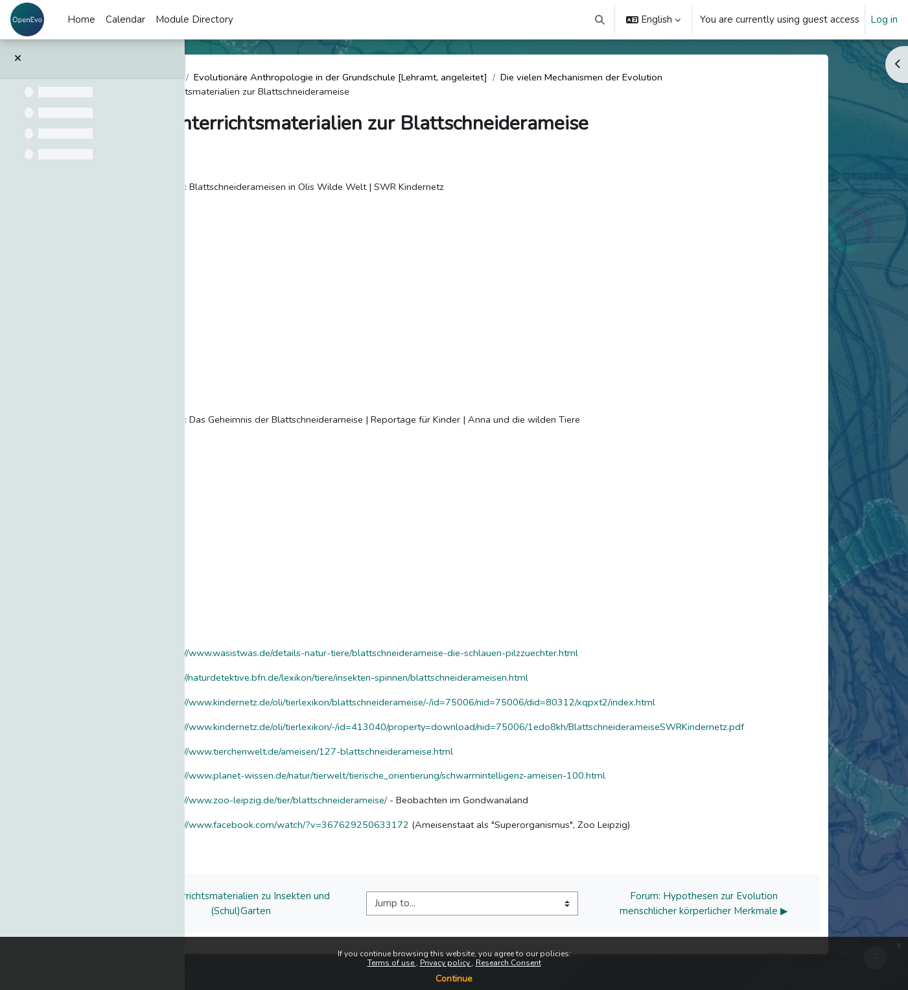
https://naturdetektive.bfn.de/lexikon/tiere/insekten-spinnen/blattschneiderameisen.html (431, 680)
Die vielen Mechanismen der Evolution (677, 77)
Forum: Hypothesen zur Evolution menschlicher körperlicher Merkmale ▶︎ (783, 908)
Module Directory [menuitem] (194, 19)
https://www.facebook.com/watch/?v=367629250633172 (366, 829)
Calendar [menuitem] (125, 19)
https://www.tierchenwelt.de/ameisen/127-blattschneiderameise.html (392, 754)
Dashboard (237, 77)
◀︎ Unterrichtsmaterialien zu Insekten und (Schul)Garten (321, 908)
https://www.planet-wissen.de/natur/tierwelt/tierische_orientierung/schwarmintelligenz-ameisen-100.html (471, 779)
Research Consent (508, 963)
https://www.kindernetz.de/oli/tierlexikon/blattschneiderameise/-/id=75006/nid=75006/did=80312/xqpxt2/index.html (494, 704)
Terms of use (391, 963)
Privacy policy (446, 963)
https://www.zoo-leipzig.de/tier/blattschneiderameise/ (357, 804)
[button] (600, 19)
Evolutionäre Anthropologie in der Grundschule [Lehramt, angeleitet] (427, 77)
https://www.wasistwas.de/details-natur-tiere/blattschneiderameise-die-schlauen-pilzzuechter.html (457, 654)
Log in (884, 19)
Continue (454, 978)
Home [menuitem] (81, 19)
